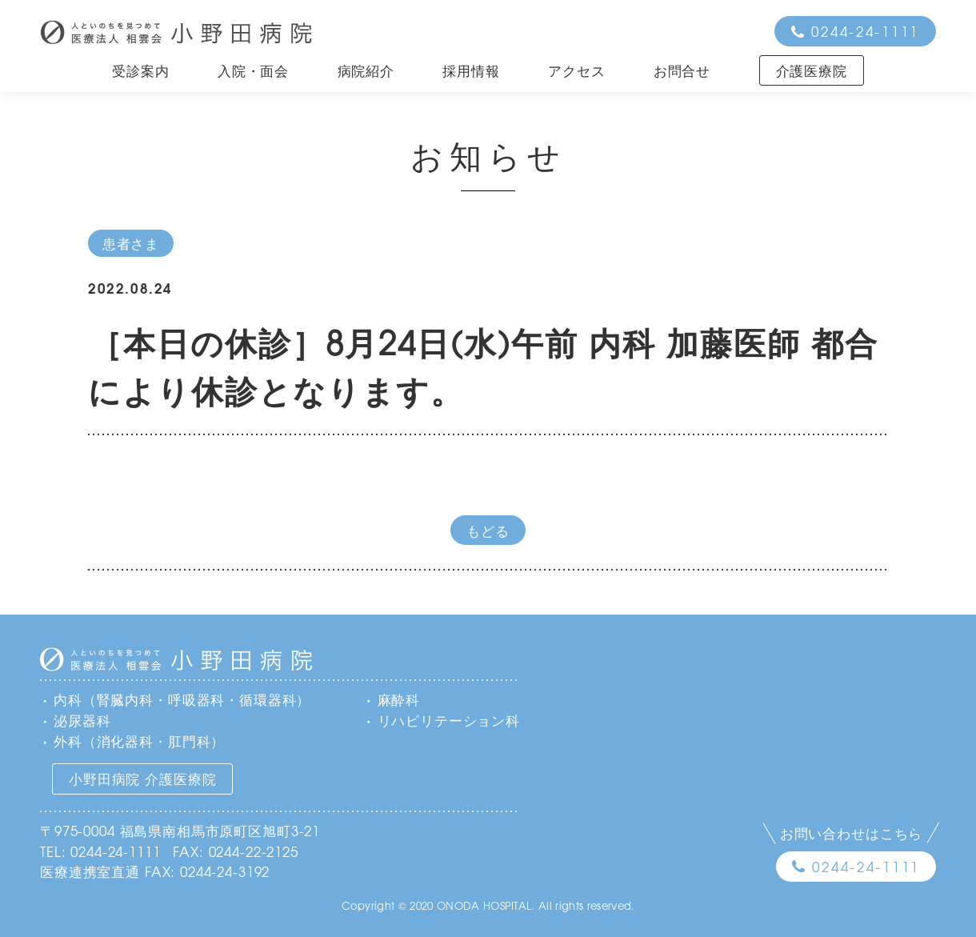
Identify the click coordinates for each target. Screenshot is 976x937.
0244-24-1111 (865, 31)
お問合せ (682, 70)
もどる (488, 530)
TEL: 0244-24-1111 (100, 851)
